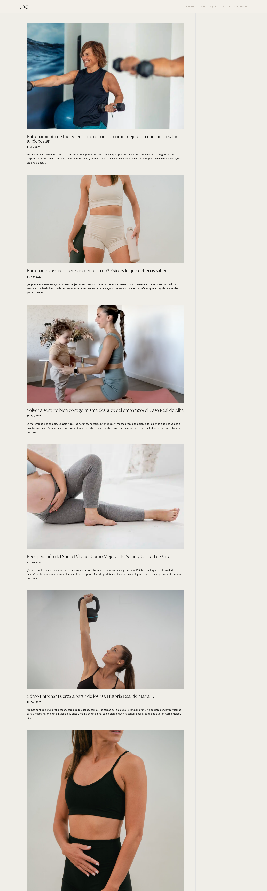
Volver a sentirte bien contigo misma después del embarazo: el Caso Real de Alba (105, 410)
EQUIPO (214, 6)
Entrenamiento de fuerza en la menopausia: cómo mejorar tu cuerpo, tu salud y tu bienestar (104, 139)
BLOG (226, 6)
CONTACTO (241, 6)
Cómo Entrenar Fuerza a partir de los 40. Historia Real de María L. (90, 696)
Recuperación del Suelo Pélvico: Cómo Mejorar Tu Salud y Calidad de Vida (98, 556)
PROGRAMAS (194, 6)
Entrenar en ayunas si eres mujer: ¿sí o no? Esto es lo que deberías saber (97, 271)
